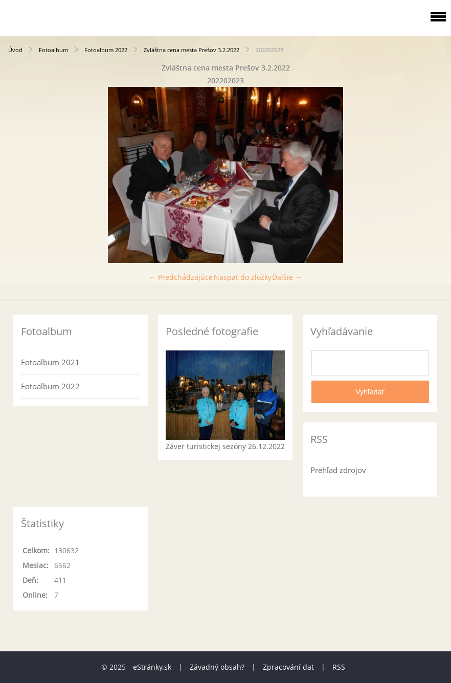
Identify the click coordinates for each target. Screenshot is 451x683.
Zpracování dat (288, 667)
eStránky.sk (152, 667)
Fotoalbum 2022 (105, 50)
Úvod (15, 50)
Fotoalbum (53, 50)
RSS (338, 667)
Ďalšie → (287, 277)
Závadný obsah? (217, 667)
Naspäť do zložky (243, 277)
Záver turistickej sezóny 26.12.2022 (225, 446)
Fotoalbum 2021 (50, 362)
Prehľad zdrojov (338, 470)
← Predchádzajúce (181, 277)
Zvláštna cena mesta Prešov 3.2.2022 (191, 50)
